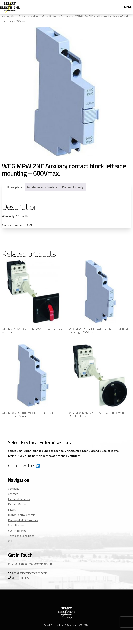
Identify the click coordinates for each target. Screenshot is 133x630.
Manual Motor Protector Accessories (53, 16)
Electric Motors (17, 504)
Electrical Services (19, 499)
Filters (12, 509)
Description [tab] (14, 187)
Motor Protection (20, 16)
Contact (13, 494)
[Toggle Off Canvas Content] (126, 7)
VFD (10, 541)
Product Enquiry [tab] (72, 187)
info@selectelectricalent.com (30, 573)
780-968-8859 (21, 578)
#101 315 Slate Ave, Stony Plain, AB (30, 564)
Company (13, 488)
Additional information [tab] (42, 187)
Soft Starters (16, 525)
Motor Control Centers (22, 515)
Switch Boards (17, 530)
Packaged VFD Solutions (23, 520)
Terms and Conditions (21, 536)
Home (5, 16)
